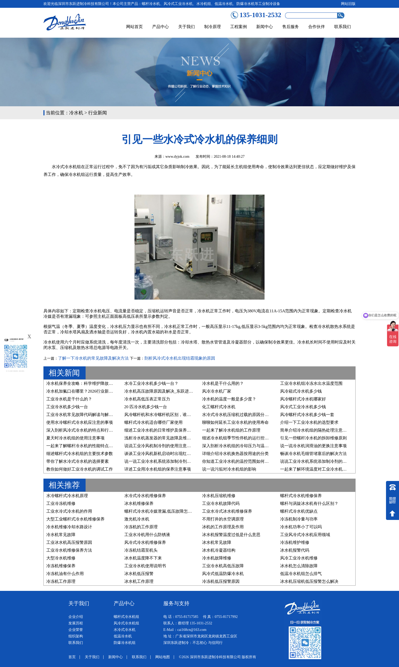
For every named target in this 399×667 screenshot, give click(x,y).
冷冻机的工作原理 (141, 527)
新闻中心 (264, 26)
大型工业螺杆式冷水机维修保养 (75, 519)
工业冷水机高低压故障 (223, 566)
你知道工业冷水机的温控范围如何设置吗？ (241, 461)
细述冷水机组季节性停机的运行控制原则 (239, 438)
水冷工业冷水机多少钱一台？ (151, 383)
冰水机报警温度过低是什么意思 (231, 534)
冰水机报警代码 (294, 550)
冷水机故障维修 (216, 558)
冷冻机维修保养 (60, 566)
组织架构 (75, 636)
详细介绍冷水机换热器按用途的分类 (235, 453)
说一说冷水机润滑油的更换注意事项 (313, 446)
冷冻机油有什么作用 (65, 573)
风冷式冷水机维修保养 (145, 542)
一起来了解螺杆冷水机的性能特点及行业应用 (88, 446)
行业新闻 (97, 112)
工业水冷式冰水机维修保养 (227, 511)
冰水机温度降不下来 (143, 558)
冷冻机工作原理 (60, 581)
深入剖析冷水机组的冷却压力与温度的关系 (241, 446)
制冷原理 (212, 26)
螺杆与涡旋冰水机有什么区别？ (309, 503)
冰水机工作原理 (138, 581)
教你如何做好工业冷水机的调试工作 (79, 469)
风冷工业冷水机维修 (299, 558)
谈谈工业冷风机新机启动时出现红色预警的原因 (168, 453)
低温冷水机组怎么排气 (301, 573)
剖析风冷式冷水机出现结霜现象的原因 (179, 358)
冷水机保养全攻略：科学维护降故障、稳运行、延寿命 (96, 383)
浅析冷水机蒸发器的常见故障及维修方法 (161, 438)
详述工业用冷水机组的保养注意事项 (157, 469)
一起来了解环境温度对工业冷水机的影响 (317, 469)
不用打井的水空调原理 (223, 519)
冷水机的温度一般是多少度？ (229, 399)
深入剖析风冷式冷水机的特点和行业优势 (83, 430)
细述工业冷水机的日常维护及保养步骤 (159, 430)
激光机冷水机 (136, 519)
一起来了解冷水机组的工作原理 (231, 430)
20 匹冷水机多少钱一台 (145, 407)
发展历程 (75, 623)
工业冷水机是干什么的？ (69, 399)
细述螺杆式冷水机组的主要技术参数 (79, 453)
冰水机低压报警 (138, 573)
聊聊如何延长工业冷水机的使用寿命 (235, 422)
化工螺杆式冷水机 (218, 407)
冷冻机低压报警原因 (221, 581)
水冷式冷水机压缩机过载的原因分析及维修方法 (245, 414)
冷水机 (76, 112)
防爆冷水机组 (125, 643)
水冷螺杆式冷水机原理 (67, 495)
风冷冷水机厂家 (216, 391)
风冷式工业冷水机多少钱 (303, 407)
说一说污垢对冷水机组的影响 (229, 469)
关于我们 (186, 26)
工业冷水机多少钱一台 (67, 407)
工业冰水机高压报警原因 (69, 542)
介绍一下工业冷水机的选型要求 (309, 422)
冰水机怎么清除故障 (299, 566)
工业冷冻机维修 (60, 503)
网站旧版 (348, 4)
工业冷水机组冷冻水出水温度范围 (311, 383)
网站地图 (162, 657)
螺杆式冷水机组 (126, 617)
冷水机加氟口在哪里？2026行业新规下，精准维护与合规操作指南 (106, 391)
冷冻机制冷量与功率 (299, 519)
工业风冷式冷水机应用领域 (305, 534)
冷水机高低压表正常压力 (147, 399)
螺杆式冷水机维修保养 (301, 495)
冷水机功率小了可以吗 (301, 527)
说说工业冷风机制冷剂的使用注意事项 (159, 446)
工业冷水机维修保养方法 (69, 550)
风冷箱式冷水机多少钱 (301, 391)
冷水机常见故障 (60, 534)
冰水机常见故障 (216, 542)
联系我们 (342, 26)
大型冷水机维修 (60, 558)
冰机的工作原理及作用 (223, 527)
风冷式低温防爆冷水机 (223, 573)
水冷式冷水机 (125, 630)
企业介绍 (75, 617)
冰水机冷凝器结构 (218, 550)
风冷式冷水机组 (126, 623)
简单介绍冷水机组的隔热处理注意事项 (315, 430)
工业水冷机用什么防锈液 (147, 534)
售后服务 (290, 26)
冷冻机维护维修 (294, 542)
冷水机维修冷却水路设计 (69, 527)
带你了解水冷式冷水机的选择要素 (77, 461)
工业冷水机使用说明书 (145, 566)
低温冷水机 (123, 636)
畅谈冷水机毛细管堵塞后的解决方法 (313, 453)
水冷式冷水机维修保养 (145, 495)
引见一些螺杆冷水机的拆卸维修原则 (313, 438)
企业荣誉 (75, 630)
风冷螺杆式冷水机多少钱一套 (307, 414)
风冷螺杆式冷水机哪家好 (303, 399)
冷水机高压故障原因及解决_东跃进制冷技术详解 (169, 391)
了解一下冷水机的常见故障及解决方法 (93, 358)
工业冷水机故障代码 (221, 503)
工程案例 (238, 26)
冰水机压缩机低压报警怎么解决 (309, 581)
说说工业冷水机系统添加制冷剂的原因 (315, 461)
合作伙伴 (316, 26)
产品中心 (160, 26)
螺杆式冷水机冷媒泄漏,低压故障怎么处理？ (164, 511)
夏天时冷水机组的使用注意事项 (75, 438)
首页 (72, 657)
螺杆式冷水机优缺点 (299, 511)
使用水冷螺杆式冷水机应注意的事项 (79, 422)
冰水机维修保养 (138, 503)
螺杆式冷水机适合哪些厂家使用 (153, 422)
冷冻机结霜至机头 (141, 550)
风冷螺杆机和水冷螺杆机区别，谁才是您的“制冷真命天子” (178, 414)
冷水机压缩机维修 (218, 495)
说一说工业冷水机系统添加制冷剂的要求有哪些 (168, 461)
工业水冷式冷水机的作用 (69, 511)
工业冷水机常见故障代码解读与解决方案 (83, 414)
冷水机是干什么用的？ (223, 383)
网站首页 (134, 26)
